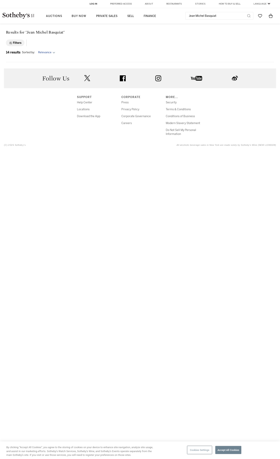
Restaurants (174, 4)
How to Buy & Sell (230, 4)
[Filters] (15, 42)
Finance (150, 16)
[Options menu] (47, 52)
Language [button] (260, 4)
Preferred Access (121, 4)
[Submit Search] (248, 15)
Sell (130, 16)
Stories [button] (200, 4)
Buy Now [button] (79, 16)
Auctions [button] (54, 16)
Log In (93, 4)
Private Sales (106, 16)
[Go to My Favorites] (260, 16)
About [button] (149, 4)
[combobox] (219, 16)
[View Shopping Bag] (270, 16)
